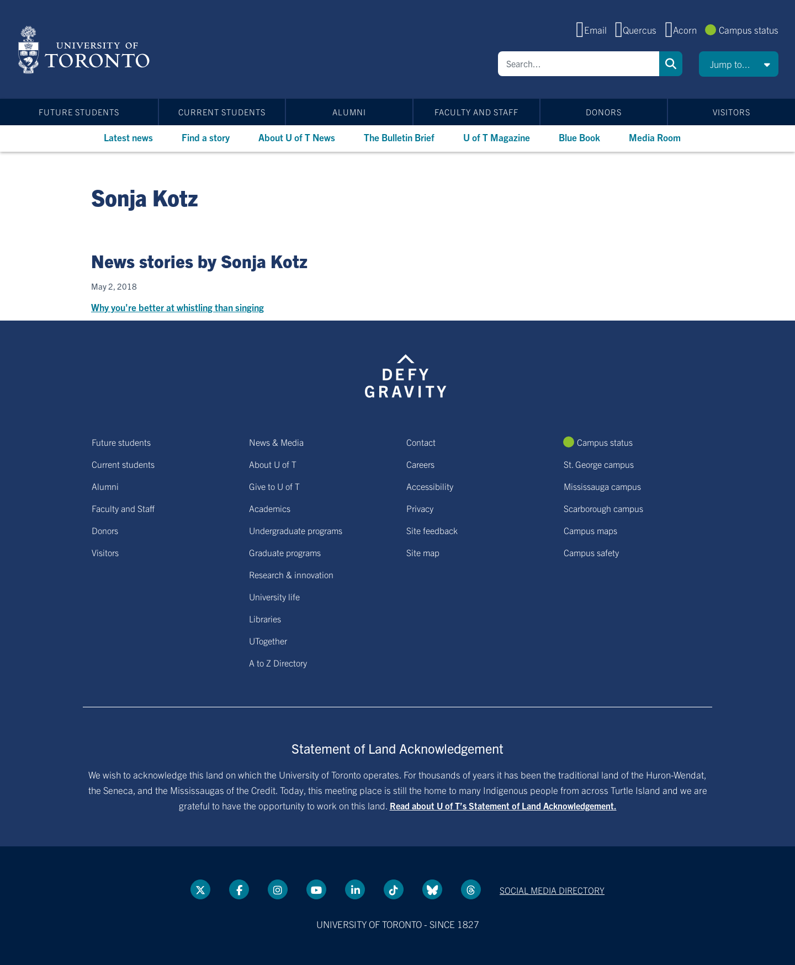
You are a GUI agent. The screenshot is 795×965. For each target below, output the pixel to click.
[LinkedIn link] (355, 889)
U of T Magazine (496, 137)
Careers (420, 464)
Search (670, 63)
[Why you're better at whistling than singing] (397, 298)
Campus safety (591, 552)
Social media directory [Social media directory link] (552, 889)
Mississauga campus (602, 486)
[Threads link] (471, 889)
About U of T (272, 464)
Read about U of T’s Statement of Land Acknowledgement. (503, 805)
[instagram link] (278, 889)
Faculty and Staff (476, 111)
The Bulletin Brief (399, 137)
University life (274, 596)
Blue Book (579, 137)
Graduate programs (285, 552)
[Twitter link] (200, 889)
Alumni (349, 111)
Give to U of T (274, 486)
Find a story (206, 137)
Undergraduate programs (295, 530)
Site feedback (432, 530)
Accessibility (429, 486)
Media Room (655, 137)
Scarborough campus (603, 508)
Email (595, 29)
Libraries (265, 618)
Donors (604, 111)
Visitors (731, 111)
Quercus (639, 29)
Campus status (748, 29)
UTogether (268, 640)
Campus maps (590, 530)
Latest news (128, 137)
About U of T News (296, 137)
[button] (738, 64)
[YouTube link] (316, 889)
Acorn (685, 29)
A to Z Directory (278, 662)
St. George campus (599, 464)
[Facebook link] (239, 889)
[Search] (578, 63)
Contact (421, 441)
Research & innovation (291, 574)
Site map (422, 552)
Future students (79, 111)
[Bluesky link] (432, 889)
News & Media (276, 441)
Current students (222, 111)
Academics (269, 508)
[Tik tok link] (394, 889)
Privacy (419, 508)
